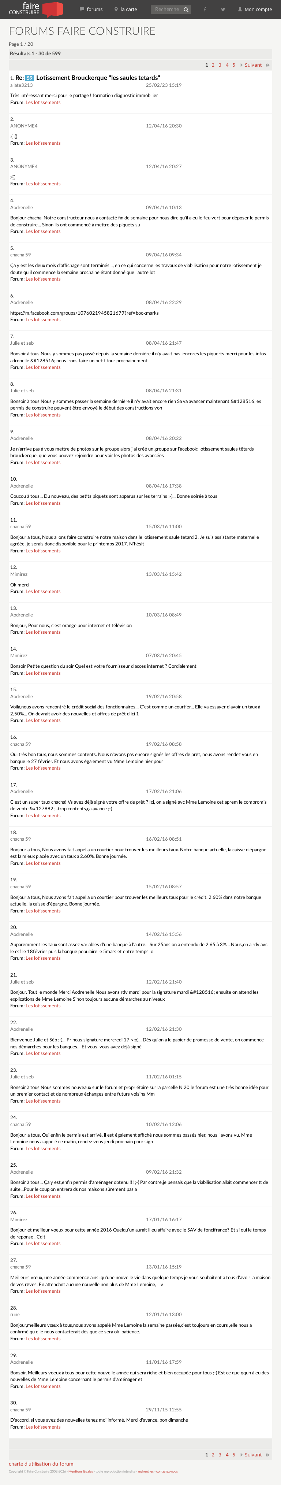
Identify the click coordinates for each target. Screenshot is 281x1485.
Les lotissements (43, 102)
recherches (146, 1471)
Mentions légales (80, 1471)
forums (91, 9)
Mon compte (255, 9)
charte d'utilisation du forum (41, 1464)
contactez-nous (167, 1471)
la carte (125, 9)
